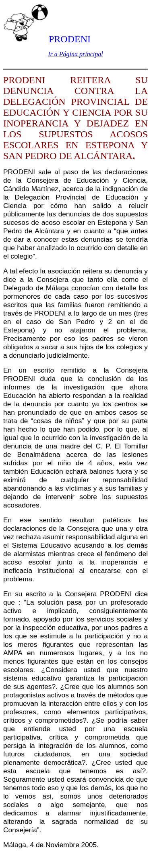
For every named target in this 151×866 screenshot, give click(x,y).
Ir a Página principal (75, 54)
